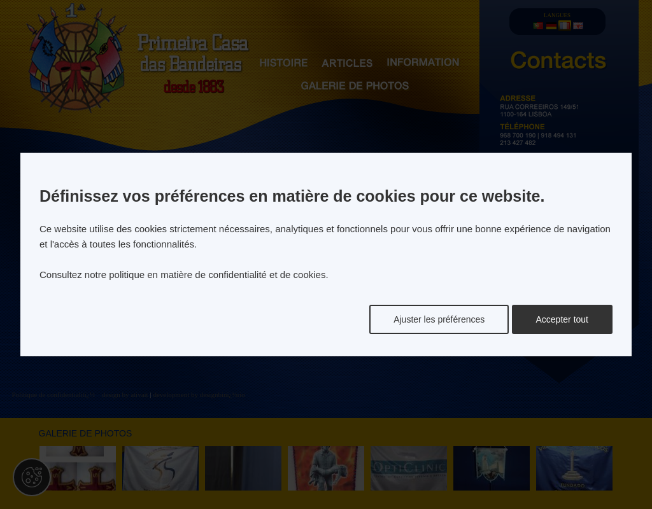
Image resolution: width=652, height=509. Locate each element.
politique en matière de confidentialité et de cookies (217, 274)
